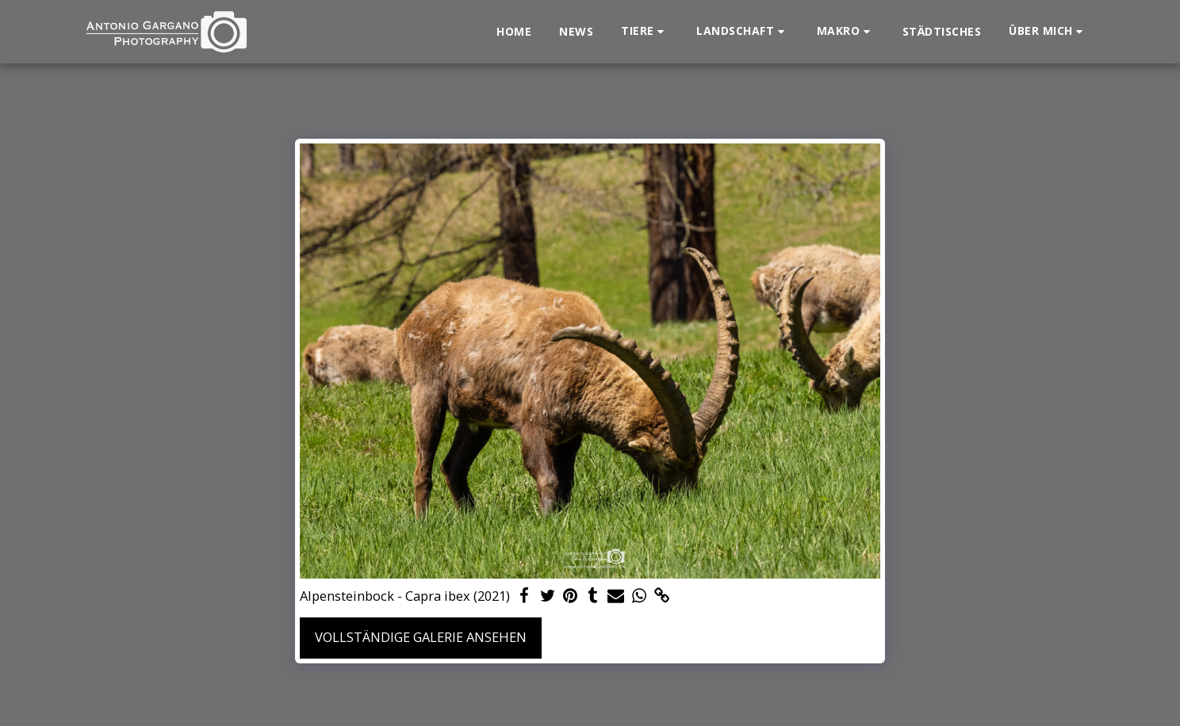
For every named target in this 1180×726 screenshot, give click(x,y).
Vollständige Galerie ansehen (421, 637)
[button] (644, 31)
